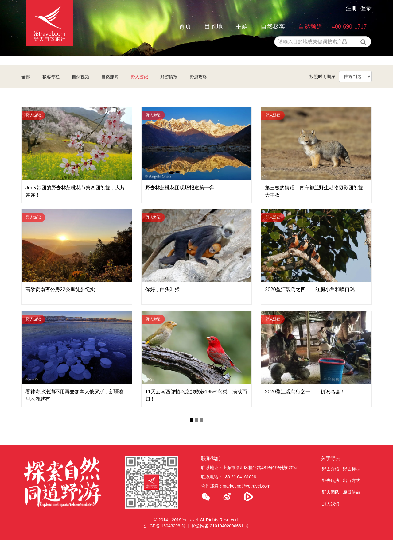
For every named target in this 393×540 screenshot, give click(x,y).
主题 (241, 26)
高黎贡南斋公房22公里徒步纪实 (60, 289)
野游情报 (168, 76)
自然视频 (80, 76)
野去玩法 (330, 480)
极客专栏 (51, 76)
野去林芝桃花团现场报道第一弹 (179, 187)
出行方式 (351, 480)
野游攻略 (198, 76)
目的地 (213, 26)
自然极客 (273, 26)
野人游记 (139, 76)
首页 (185, 26)
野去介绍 (330, 468)
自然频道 (310, 26)
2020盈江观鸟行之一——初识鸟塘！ (305, 391)
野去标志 (351, 468)
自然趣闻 (110, 76)
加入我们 (330, 503)
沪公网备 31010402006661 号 (220, 525)
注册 (351, 8)
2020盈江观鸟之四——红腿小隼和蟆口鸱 (310, 289)
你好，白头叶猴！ (165, 289)
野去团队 (330, 492)
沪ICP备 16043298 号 (164, 525)
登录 (366, 8)
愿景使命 (351, 492)
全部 (25, 76)
